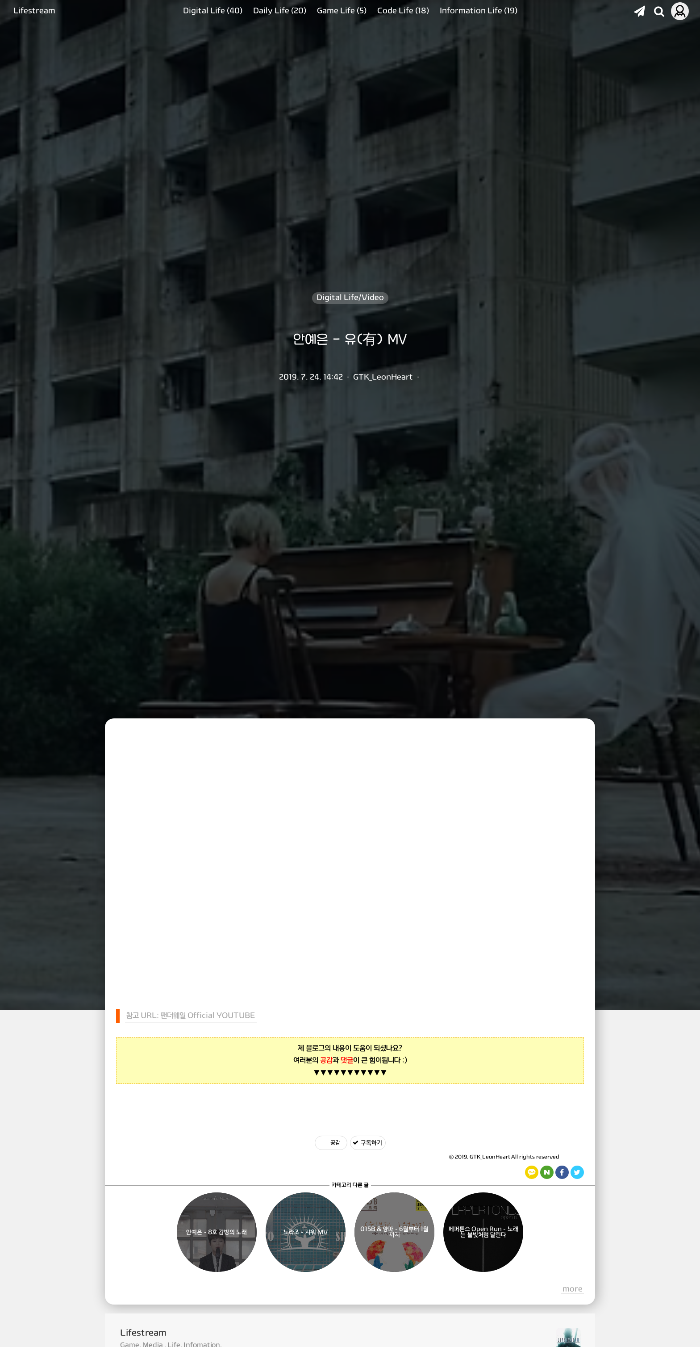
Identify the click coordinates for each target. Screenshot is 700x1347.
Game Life (342, 11)
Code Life (403, 11)
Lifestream (34, 11)
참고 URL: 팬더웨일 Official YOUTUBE (190, 1016)
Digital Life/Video (350, 298)
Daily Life (279, 11)
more (572, 1289)
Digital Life (212, 11)
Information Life (478, 11)
